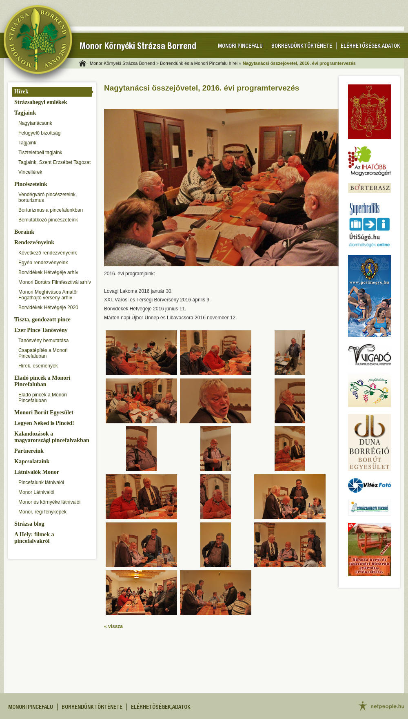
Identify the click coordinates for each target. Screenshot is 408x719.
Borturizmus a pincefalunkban (50, 210)
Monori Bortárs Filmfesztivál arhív (54, 282)
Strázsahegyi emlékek (40, 102)
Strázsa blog (29, 524)
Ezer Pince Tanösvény (40, 330)
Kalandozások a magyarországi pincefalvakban (51, 437)
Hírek (21, 91)
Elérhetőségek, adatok (370, 46)
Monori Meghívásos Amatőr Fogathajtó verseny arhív (48, 295)
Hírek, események (38, 366)
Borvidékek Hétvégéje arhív (48, 272)
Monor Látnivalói (36, 492)
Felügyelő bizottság (39, 133)
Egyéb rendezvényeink (43, 262)
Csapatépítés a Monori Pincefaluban (43, 353)
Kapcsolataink (31, 461)
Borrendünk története (301, 46)
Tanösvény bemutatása (43, 340)
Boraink (24, 232)
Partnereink (29, 451)
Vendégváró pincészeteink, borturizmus (47, 197)
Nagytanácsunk (35, 123)
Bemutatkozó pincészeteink (48, 220)
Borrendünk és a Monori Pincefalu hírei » (200, 63)
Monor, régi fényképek (42, 512)
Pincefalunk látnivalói (41, 482)
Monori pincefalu (240, 46)
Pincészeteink (30, 184)
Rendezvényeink (34, 242)
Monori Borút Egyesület (43, 412)
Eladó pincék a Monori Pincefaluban (42, 381)
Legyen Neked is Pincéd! (44, 423)
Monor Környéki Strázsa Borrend (138, 47)
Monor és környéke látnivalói (49, 502)
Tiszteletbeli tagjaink (40, 152)
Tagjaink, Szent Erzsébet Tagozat (54, 162)
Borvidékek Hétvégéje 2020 (48, 307)
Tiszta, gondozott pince (42, 319)
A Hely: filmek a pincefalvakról (34, 537)
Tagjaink (25, 113)
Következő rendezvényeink (47, 253)
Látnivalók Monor (36, 472)
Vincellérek (30, 172)
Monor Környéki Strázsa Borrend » (124, 63)
